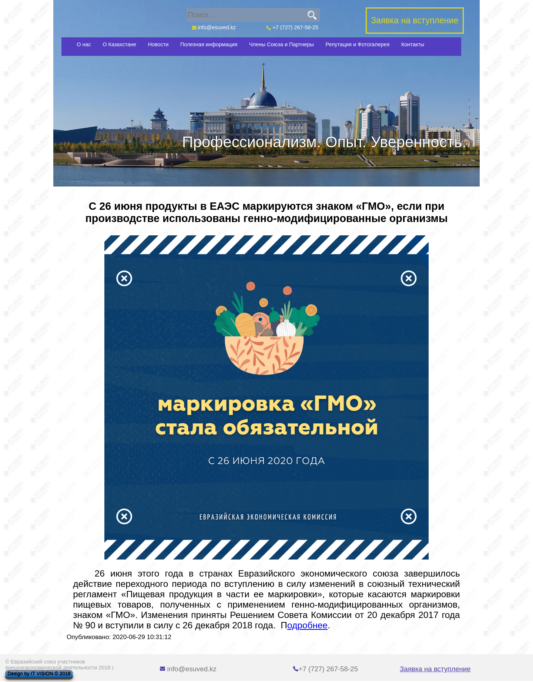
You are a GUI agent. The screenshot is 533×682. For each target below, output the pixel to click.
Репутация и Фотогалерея (358, 44)
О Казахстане (119, 44)
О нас (84, 44)
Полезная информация (208, 44)
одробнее (307, 625)
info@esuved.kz (214, 27)
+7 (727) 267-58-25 (292, 27)
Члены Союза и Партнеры (281, 44)
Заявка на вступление (435, 669)
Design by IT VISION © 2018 (38, 673)
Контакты (412, 44)
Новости (158, 44)
